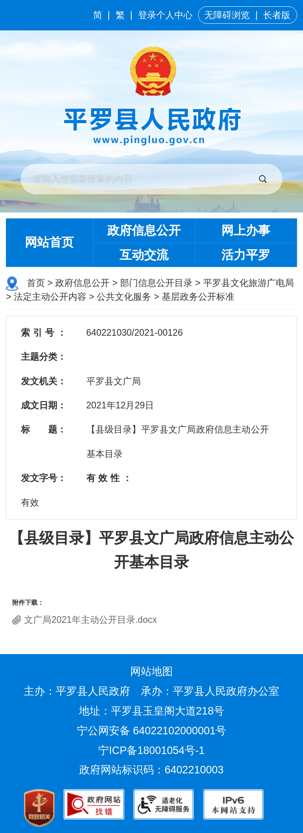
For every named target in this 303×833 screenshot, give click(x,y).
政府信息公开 (144, 230)
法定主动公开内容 (50, 296)
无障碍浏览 (227, 15)
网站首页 (49, 242)
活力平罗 (245, 255)
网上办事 (245, 230)
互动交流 (144, 255)
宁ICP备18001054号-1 (153, 750)
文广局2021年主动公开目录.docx (90, 620)
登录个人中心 (165, 15)
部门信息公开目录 (156, 283)
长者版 (276, 15)
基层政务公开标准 (198, 296)
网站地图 (151, 671)
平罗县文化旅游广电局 (248, 283)
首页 (36, 283)
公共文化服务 (124, 296)
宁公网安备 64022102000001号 (151, 731)
